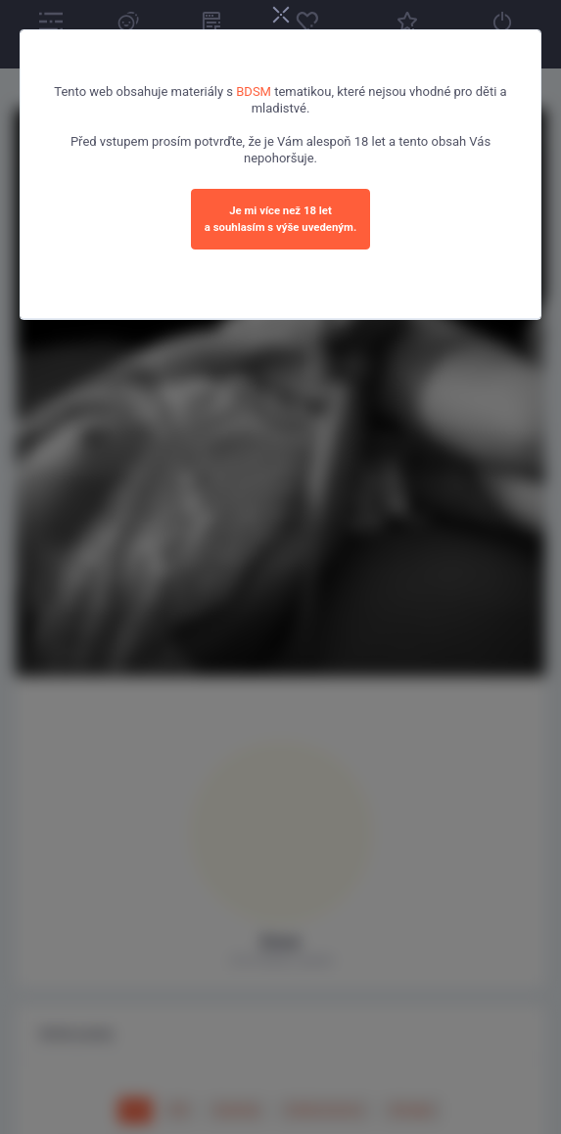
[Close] (281, 16)
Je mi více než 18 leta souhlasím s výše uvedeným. (280, 219)
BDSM (253, 91)
